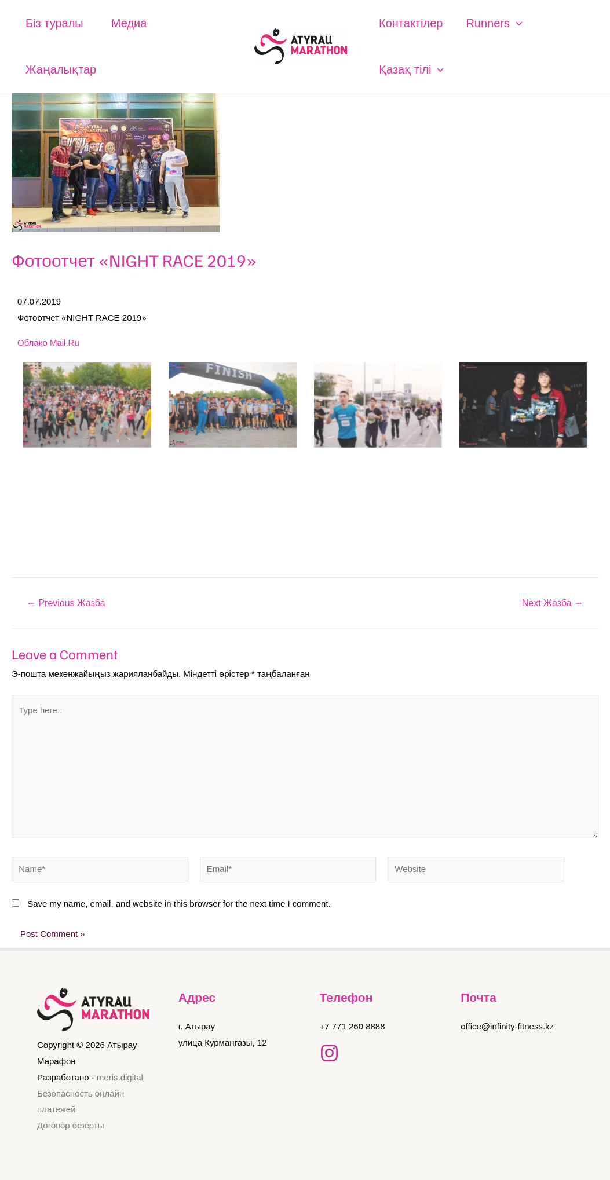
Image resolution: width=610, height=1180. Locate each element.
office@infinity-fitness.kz (507, 1026)
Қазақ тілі (411, 69)
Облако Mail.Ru (48, 342)
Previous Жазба (66, 603)
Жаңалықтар (60, 69)
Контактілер (411, 23)
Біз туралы (54, 23)
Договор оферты (70, 1125)
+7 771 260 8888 (352, 1026)
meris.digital (120, 1077)
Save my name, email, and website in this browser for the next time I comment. (179, 903)
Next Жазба (552, 603)
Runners (494, 23)
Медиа (129, 23)
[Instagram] (329, 1052)
